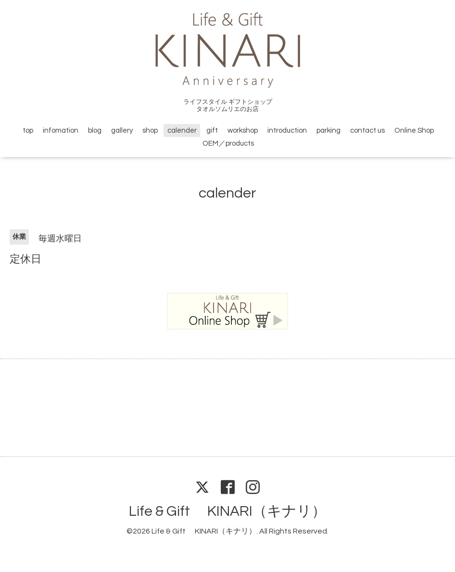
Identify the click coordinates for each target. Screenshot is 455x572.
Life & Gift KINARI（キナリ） (227, 511)
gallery (122, 130)
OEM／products (228, 143)
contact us (367, 130)
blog (94, 130)
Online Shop (414, 130)
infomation (60, 130)
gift (212, 130)
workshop (243, 130)
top (28, 130)
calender (182, 130)
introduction (287, 130)
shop (150, 130)
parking (328, 130)
